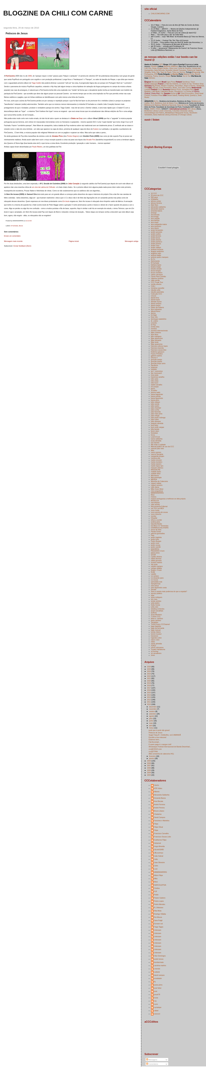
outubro (152, 711)
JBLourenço (158, 853)
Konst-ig (174, 93)
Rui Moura (158, 917)
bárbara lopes (156, 265)
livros (153, 435)
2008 (149, 763)
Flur (149, 68)
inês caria (154, 379)
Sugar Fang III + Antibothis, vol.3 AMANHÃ (165, 735)
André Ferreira (159, 804)
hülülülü (154, 369)
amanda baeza (156, 211)
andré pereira (156, 244)
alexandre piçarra (157, 209)
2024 (149, 671)
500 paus (154, 197)
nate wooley (155, 504)
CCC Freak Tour (157, 282)
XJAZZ (153, 645)
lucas (156, 998)
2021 (149, 678)
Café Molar (155, 91)
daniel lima (155, 298)
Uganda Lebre (156, 638)
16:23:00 (29, 221)
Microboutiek (156, 82)
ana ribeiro (155, 228)
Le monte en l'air (185, 84)
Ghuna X (154, 358)
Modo (175, 88)
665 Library (191, 109)
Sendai (153, 589)
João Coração (74, 184)
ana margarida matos (159, 224)
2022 (149, 676)
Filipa (156, 824)
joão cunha (155, 410)
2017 (149, 688)
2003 (149, 775)
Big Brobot (156, 86)
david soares (156, 305)
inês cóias (155, 381)
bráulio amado (156, 269)
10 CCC (154, 193)
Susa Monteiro (156, 615)
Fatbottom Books (167, 91)
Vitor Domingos (160, 956)
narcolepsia (155, 503)
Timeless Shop (198, 84)
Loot (155, 869)
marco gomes (156, 452)
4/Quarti (155, 88)
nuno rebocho (156, 514)
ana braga (155, 217)
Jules (156, 866)
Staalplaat (200, 86)
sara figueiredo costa (159, 588)
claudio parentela (157, 292)
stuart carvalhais (157, 611)
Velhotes (152, 78)
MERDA (154, 479)
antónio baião (156, 255)
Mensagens (151, 1060)
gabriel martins (156, 356)
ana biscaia (155, 215)
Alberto (156, 792)
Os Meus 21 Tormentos (160, 526)
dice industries (156, 309)
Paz (162, 93)
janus (153, 389)
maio (151, 723)
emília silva (155, 327)
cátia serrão (155, 280)
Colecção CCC (156, 294)
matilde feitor (156, 474)
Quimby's (193, 95)
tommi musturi (156, 634)
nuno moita (155, 510)
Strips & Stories (189, 86)
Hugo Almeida (159, 846)
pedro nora (155, 543)
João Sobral (158, 856)
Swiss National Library (161, 115)
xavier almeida (156, 644)
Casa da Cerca (182, 105)
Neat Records (159, 70)
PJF (155, 891)
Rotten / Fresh (156, 570)
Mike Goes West (157, 489)
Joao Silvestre (159, 862)
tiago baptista (156, 626)
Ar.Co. (156, 101)
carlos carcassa (157, 275)
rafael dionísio (156, 559)
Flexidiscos (178, 91)
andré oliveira (156, 240)
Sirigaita (148, 72)
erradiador (158, 978)
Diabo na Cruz (77, 118)
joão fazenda (156, 412)
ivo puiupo (155, 387)
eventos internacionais (159, 331)
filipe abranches (157, 338)
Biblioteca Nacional (169, 105)
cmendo (157, 969)
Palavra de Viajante (194, 70)
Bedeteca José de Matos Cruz (166, 103)
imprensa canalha (157, 377)
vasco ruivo (155, 640)
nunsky (153, 516)
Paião (156, 895)
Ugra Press (171, 82)
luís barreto (155, 443)
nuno (156, 1004)
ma (155, 1001)
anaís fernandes (157, 230)
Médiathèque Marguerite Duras (176, 113)
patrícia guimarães (158, 533)
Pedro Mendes (159, 904)
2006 (30, 76)
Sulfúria (154, 613)
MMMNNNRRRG (157, 493)
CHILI (153, 286)
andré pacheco (156, 242)
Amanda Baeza (160, 798)
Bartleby (148, 91)
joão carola (155, 404)
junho (151, 721)
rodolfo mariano (157, 566)
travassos (154, 636)
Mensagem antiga (131, 241)
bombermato (159, 962)
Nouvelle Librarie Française (175, 70)
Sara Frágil (158, 920)
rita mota (154, 564)
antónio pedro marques (159, 257)
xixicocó (157, 1014)
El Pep (153, 325)
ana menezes (156, 226)
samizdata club (156, 582)
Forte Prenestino (165, 88)
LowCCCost (155, 437)
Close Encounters (187, 93)
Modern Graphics (167, 86)
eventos (154, 329)
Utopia (167, 76)
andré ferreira (156, 236)
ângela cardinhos (157, 251)
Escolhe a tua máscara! (157, 737)
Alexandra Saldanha (161, 795)
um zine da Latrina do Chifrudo (43, 187)
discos (21, 226)
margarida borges (157, 456)
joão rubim (155, 419)
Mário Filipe (158, 875)
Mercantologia (156, 477)
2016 (149, 690)
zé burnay (154, 651)
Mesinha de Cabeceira (159, 481)
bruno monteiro (156, 273)
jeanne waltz (155, 392)
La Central (188, 91)
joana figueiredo (157, 398)
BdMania (174, 66)
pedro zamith (156, 547)
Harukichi (154, 365)
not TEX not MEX (157, 508)
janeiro (152, 758)
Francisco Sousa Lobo (162, 837)
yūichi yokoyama (157, 647)
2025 (149, 669)
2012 (149, 700)
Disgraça (195, 72)
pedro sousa (155, 545)
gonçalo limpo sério (158, 363)
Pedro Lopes (159, 901)
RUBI (153, 572)
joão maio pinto (156, 414)
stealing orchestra (157, 609)
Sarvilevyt (186, 82)
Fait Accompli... (154, 742)
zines (153, 655)
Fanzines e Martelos (161, 821)
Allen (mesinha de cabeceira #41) (161, 754)
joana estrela (156, 396)
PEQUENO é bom (158, 551)
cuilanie (157, 972)
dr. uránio (154, 321)
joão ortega (155, 416)
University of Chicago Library (181, 115)
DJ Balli (154, 315)
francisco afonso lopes (159, 346)
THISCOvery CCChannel (160, 624)
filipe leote (155, 342)
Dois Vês (154, 317)
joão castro (155, 406)
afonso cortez (156, 201)
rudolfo (153, 574)
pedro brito (155, 539)
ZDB (155, 74)
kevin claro (155, 431)
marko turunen (156, 460)
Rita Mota (157, 911)
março (151, 728)
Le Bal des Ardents (171, 84)
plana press (155, 553)
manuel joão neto (157, 448)
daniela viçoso (156, 302)
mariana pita (155, 458)
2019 (149, 683)
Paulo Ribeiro (37, 147)
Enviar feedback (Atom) (22, 246)
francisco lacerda (157, 348)
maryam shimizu (157, 468)
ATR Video (158, 788)
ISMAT (152, 109)
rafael (156, 1011)
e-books (154, 323)
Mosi (152, 495)
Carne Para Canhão (158, 276)
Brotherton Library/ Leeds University (158, 111)
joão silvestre (156, 421)
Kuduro (96, 129)
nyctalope (157, 1007)
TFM (146, 88)
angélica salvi (156, 253)
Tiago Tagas (158, 927)
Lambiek (148, 89)
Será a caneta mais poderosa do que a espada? (169, 591)
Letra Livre (173, 68)
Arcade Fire (90, 140)
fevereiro (152, 756)
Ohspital (154, 518)
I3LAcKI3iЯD (159, 849)
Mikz (156, 878)
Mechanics (155, 475)
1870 (161, 64)
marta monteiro (156, 462)
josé (155, 991)
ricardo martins (156, 562)
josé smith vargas (157, 427)
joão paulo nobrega (158, 417)
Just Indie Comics (184, 88)
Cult (146, 68)
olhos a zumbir (156, 520)
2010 (149, 704)
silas (152, 595)
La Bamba (174, 74)
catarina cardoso (157, 278)
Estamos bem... (154, 740)
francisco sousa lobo (158, 350)
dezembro (153, 707)
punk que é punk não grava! (159, 730)
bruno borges (156, 271)
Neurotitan (179, 86)
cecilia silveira (156, 284)
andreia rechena (157, 249)
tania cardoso (156, 620)
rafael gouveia (156, 560)
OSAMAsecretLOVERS (160, 528)
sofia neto (154, 607)
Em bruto (65, 201)
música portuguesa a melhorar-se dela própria (168, 499)
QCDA (153, 555)
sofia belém (155, 603)
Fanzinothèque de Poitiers (154, 113)
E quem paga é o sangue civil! (160, 744)
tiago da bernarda (157, 628)
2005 (149, 770)
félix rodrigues (156, 336)
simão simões (156, 601)
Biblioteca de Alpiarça (153, 105)
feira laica (154, 334)
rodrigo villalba (156, 568)
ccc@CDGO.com (155, 749)
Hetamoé (157, 843)
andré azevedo (156, 232)
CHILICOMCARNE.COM (160, 13)
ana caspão (155, 218)
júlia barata (155, 429)
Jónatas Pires (57, 136)
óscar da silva (156, 530)
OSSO (158, 109)
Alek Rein (154, 205)
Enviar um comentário (12, 236)
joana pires (155, 400)
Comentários (152, 1064)
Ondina (157, 888)
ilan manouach (156, 373)
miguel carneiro (157, 485)
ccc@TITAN (153, 751)
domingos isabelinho (158, 319)
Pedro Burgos (156, 541)
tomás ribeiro (156, 632)
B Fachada (14, 226)
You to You (187, 76)
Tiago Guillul (36, 83)
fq (155, 982)
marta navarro (156, 464)
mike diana (155, 487)
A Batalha (154, 199)
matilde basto (156, 472)
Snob (153, 72)
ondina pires (155, 522)
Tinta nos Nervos (178, 72)
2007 (149, 765)
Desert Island (172, 95)
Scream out (158, 924)
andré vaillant (156, 247)
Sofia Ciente (155, 605)
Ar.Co (153, 259)
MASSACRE (155, 470)
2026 (149, 667)
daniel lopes (155, 300)
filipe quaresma (156, 344)
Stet (157, 72)
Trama (155, 76)
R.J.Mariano (158, 907)
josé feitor (154, 425)
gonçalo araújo (156, 360)
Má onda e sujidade (158, 445)
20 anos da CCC (157, 195)
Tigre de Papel (165, 72)
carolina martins (160, 965)
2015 (149, 693)
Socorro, (162, 76)
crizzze (153, 296)
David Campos (159, 817)
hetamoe (154, 367)
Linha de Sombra (184, 68)
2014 (149, 695)
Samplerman (156, 584)
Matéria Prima (189, 74)
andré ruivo (155, 246)
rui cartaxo (155, 576)
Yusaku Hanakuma (158, 649)
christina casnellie (157, 288)
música (153, 497)
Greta (154, 68)
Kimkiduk (154, 433)
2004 (149, 773)
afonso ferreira (156, 203)
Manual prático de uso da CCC (162, 446)
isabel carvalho (156, 385)
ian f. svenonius (157, 371)
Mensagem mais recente (13, 241)
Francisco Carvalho (161, 833)
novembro (153, 709)
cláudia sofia (155, 290)
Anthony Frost (175, 89)
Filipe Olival (158, 827)
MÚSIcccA (155, 501)
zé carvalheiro (156, 653)
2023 (149, 674)
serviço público (156, 593)
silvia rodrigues (156, 597)
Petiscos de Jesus (17, 33)
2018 (149, 685)
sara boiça (155, 586)
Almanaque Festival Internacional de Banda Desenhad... (170, 747)
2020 (149, 681)
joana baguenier (157, 394)
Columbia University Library (182, 111)
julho (151, 718)
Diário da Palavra (157, 307)
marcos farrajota (157, 454)
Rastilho (154, 66)
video (153, 642)
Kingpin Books (162, 68)
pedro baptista (156, 537)
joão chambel (156, 408)
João (156, 859)
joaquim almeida (157, 423)
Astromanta (155, 261)
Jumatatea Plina (188, 89)
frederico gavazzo (157, 352)
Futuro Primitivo (157, 354)
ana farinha (155, 220)
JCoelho (154, 390)
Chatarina (158, 814)
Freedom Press (157, 95)
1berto (156, 785)
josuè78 (157, 994)
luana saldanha (156, 439)
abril (151, 726)
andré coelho (156, 234)
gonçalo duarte (156, 361)
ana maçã (154, 222)
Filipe (156, 830)
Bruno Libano (159, 811)
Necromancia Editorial (159, 506)
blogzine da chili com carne (58, 13)
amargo (154, 213)
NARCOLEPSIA (160, 885)
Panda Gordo (156, 531)
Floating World (183, 95)
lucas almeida (156, 441)
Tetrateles (154, 622)
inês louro (154, 383)
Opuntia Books (156, 524)
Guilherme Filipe (160, 840)
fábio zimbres (156, 332)
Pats (152, 535)
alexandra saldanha (158, 207)
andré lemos (155, 238)
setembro (153, 714)
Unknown (157, 930)
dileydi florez (155, 311)
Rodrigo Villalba (160, 914)
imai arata (154, 375)
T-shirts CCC (156, 617)
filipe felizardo (156, 340)
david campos (156, 303)
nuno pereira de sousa (159, 512)
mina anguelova (157, 491)
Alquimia (167, 66)
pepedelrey (155, 549)
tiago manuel (156, 630)
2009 (149, 761)
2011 (149, 702)
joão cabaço (155, 402)
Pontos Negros (72, 136)
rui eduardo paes (157, 578)
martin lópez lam (157, 466)
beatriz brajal (156, 267)
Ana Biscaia (158, 801)
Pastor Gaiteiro (159, 898)
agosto (152, 716)
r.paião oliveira (156, 557)
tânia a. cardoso (157, 618)
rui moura (154, 580)
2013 (149, 697)
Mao (152, 450)
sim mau (154, 599)
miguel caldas (156, 483)
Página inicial (74, 241)
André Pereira (159, 808)
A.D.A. (159, 89)
